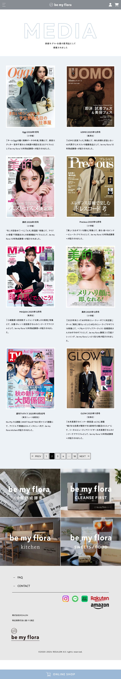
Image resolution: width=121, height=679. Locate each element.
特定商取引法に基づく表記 (23, 620)
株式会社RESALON (20, 615)
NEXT (83, 456)
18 (74, 456)
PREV (38, 456)
